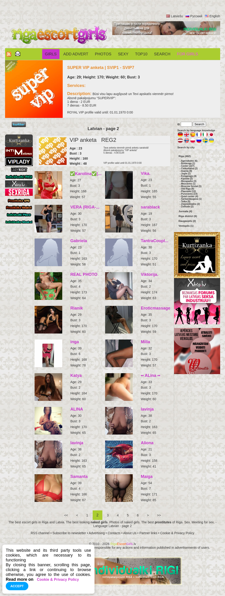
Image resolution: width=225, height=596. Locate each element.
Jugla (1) (186, 173)
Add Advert (75, 54)
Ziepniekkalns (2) (190, 204)
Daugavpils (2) (187, 221)
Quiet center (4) (189, 196)
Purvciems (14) (189, 194)
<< (66, 515)
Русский (196, 16)
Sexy (123, 54)
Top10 (141, 54)
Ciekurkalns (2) (189, 168)
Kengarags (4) (189, 176)
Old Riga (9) (187, 189)
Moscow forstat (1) (191, 186)
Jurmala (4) (185, 211)
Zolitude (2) (187, 206)
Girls (51, 54)
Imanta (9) (186, 171)
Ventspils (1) (186, 225)
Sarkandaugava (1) (191, 199)
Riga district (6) (188, 216)
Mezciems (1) (188, 183)
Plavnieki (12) (188, 191)
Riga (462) (185, 156)
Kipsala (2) (187, 178)
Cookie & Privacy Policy (177, 533)
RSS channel (40, 533)
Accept (17, 586)
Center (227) (188, 166)
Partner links (148, 533)
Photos (103, 54)
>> (159, 515)
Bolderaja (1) (188, 163)
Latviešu (177, 16)
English (215, 16)
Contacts (114, 533)
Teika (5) (185, 201)
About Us (129, 533)
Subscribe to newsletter (69, 533)
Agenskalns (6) (189, 161)
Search (162, 54)
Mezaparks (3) (188, 181)
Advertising (97, 533)
